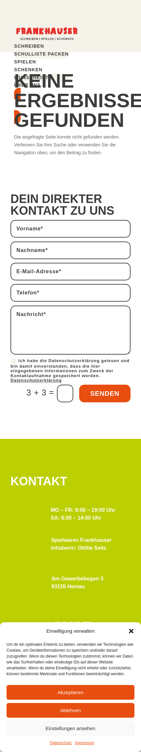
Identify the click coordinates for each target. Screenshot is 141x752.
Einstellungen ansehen (71, 728)
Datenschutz (61, 743)
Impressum (84, 743)
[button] (131, 631)
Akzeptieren (70, 692)
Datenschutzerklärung (36, 380)
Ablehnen (70, 710)
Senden (104, 393)
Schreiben (29, 46)
